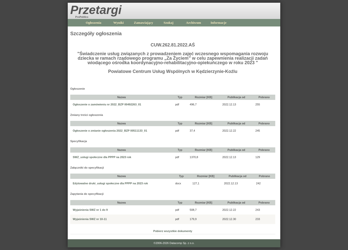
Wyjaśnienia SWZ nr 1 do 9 (90, 209)
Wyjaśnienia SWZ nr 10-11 (90, 219)
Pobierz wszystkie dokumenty (172, 231)
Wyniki (118, 22)
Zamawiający (143, 22)
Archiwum (193, 22)
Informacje (218, 22)
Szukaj (168, 22)
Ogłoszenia (93, 22)
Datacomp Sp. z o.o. (182, 243)
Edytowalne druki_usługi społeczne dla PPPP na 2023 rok (110, 183)
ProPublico (81, 16)
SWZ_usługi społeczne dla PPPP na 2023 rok (102, 157)
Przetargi (96, 9)
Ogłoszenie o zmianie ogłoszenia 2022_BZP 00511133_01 (110, 130)
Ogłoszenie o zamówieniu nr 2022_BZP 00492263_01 (107, 104)
